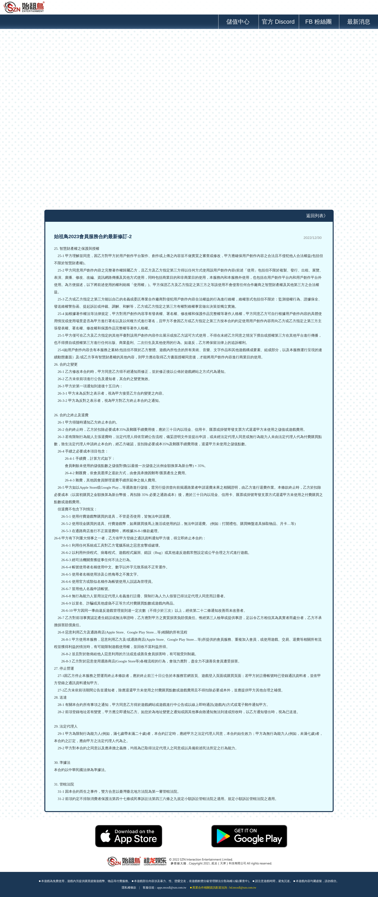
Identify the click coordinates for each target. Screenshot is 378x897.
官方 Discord (278, 21)
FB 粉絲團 (318, 21)
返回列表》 (317, 215)
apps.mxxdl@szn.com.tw (171, 887)
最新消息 (358, 21)
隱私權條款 (129, 887)
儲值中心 (238, 21)
